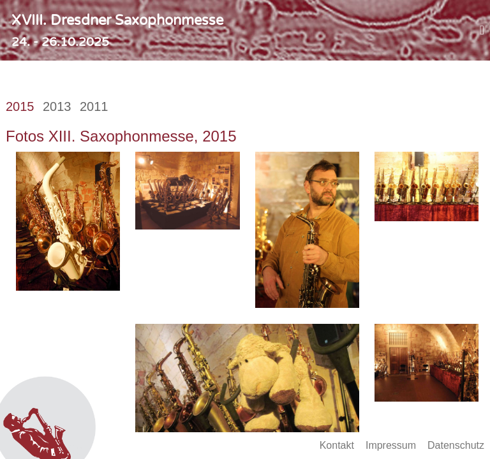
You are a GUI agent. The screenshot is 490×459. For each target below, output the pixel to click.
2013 (57, 106)
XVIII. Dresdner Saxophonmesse (117, 20)
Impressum (391, 445)
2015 (20, 106)
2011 (94, 106)
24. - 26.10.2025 (60, 41)
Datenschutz (455, 445)
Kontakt (337, 445)
